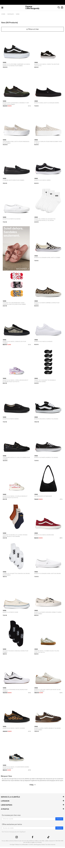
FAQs (32, 785)
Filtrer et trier (32, 29)
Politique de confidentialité (21, 844)
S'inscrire (59, 819)
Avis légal (12, 844)
